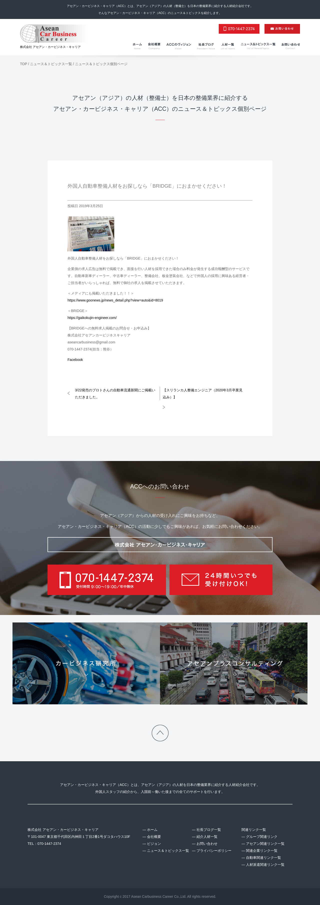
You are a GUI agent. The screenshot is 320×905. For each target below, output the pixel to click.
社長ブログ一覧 (208, 830)
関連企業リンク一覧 (262, 851)
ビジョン (154, 844)
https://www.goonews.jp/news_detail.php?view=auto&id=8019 (115, 300)
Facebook (75, 360)
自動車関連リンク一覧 (263, 858)
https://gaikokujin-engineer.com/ (92, 318)
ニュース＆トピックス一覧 (168, 851)
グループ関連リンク (262, 837)
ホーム (152, 830)
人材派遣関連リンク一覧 (265, 865)
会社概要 (154, 837)
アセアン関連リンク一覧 (265, 844)
